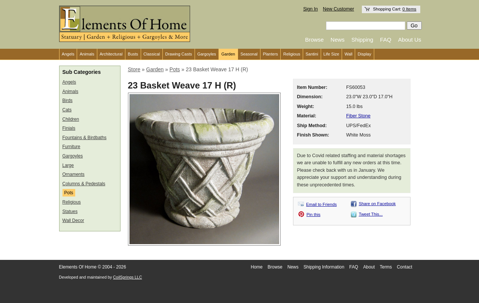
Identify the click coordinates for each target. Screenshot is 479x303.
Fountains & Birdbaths (84, 137)
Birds (67, 100)
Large (68, 165)
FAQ (385, 39)
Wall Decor (73, 220)
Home (257, 267)
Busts (133, 54)
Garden (228, 54)
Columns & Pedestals (84, 183)
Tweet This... (371, 214)
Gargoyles (206, 54)
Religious (291, 54)
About (369, 267)
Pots (68, 192)
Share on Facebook (377, 203)
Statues (70, 211)
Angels (68, 54)
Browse (314, 39)
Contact (404, 267)
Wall (349, 54)
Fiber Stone (358, 115)
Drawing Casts (178, 54)
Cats (67, 109)
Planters (270, 54)
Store (134, 69)
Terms (386, 267)
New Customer (338, 9)
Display (364, 54)
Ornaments (73, 174)
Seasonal (248, 54)
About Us (409, 39)
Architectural (111, 54)
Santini (311, 54)
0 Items (409, 9)
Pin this (313, 214)
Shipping (362, 39)
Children (70, 119)
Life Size (331, 54)
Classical (151, 54)
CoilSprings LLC (127, 277)
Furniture (71, 146)
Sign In (310, 9)
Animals (87, 54)
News (337, 39)
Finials (69, 128)
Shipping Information (323, 267)
